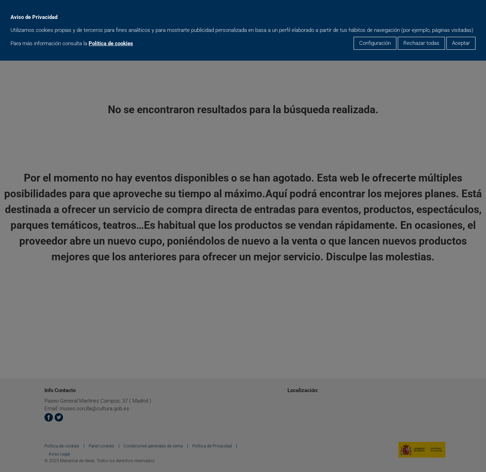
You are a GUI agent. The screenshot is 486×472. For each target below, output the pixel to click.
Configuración (375, 43)
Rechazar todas (421, 43)
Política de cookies (111, 43)
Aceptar (461, 43)
